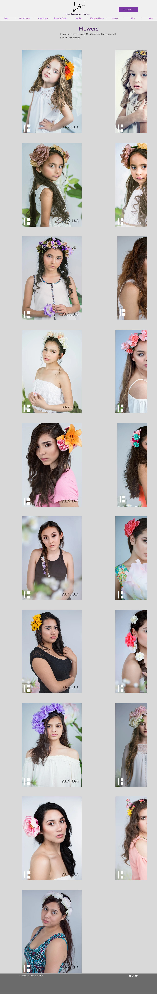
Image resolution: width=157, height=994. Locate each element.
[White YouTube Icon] (136, 975)
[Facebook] (130, 975)
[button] (61, 18)
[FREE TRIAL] (128, 9)
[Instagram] (133, 975)
